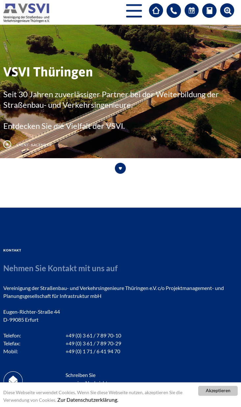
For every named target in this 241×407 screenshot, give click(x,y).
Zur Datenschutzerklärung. (87, 399)
